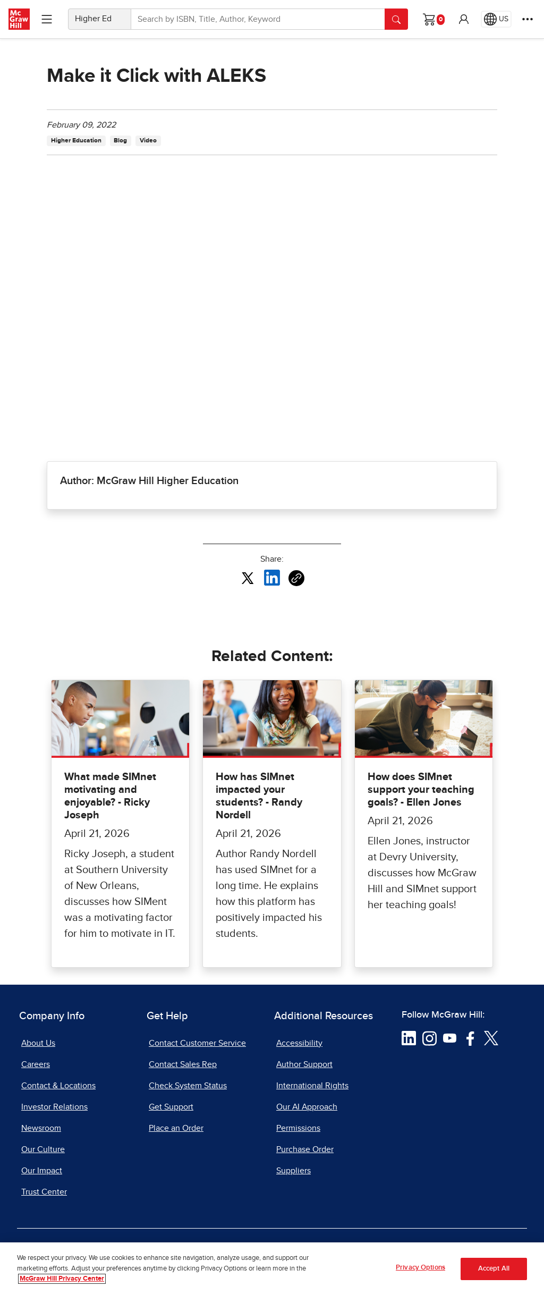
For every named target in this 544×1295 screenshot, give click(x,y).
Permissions (298, 1128)
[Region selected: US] (496, 19)
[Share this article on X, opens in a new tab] (248, 577)
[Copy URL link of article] (296, 578)
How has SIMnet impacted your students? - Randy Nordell (259, 796)
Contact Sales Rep (183, 1064)
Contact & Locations (58, 1085)
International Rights (312, 1085)
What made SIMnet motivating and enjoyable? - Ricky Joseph (110, 796)
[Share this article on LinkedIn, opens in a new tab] (272, 577)
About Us (38, 1043)
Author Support (304, 1064)
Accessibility (299, 1043)
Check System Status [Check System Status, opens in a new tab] (188, 1085)
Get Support (171, 1107)
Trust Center (44, 1192)
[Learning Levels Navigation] (46, 19)
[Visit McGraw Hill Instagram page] (429, 1038)
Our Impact (41, 1170)
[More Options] (527, 19)
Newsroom (41, 1128)
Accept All (493, 1268)
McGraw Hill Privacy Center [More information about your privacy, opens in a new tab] (62, 1278)
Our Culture (43, 1149)
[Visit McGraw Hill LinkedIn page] (409, 1038)
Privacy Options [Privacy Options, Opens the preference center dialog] (420, 1267)
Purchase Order (305, 1149)
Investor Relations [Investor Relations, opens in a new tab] (54, 1107)
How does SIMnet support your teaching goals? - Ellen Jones (421, 790)
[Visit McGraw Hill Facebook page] (470, 1038)
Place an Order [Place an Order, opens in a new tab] (176, 1128)
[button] (463, 19)
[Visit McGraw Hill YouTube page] (450, 1038)
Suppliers (293, 1170)
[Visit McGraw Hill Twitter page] (491, 1038)
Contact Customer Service (197, 1043)
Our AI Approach (306, 1107)
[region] (272, 1268)
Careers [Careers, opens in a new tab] (35, 1064)
